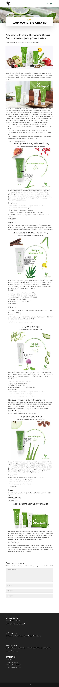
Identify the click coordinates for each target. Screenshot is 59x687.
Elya (9, 42)
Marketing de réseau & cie (13, 667)
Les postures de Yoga (12, 662)
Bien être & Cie (11, 659)
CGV (17, 651)
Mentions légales (10, 651)
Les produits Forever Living (30, 42)
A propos (8, 639)
